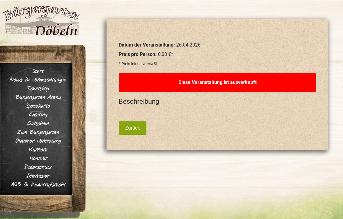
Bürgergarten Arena (38, 97)
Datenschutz (38, 167)
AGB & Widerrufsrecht (38, 185)
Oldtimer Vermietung (38, 141)
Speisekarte (38, 106)
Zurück (132, 128)
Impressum (38, 176)
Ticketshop (38, 88)
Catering (38, 115)
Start (38, 71)
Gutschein (38, 123)
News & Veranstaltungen (38, 80)
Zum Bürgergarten (38, 132)
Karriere (38, 150)
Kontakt (38, 158)
